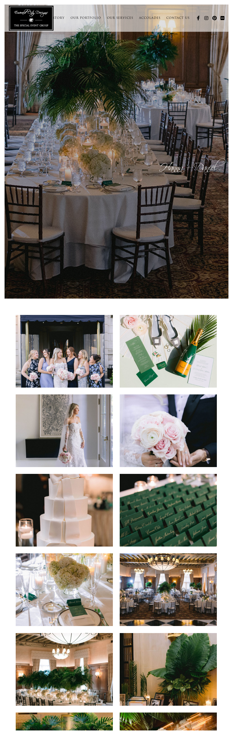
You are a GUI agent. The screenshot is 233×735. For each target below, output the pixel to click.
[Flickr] (221, 18)
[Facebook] (196, 18)
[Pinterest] (213, 18)
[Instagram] (205, 18)
